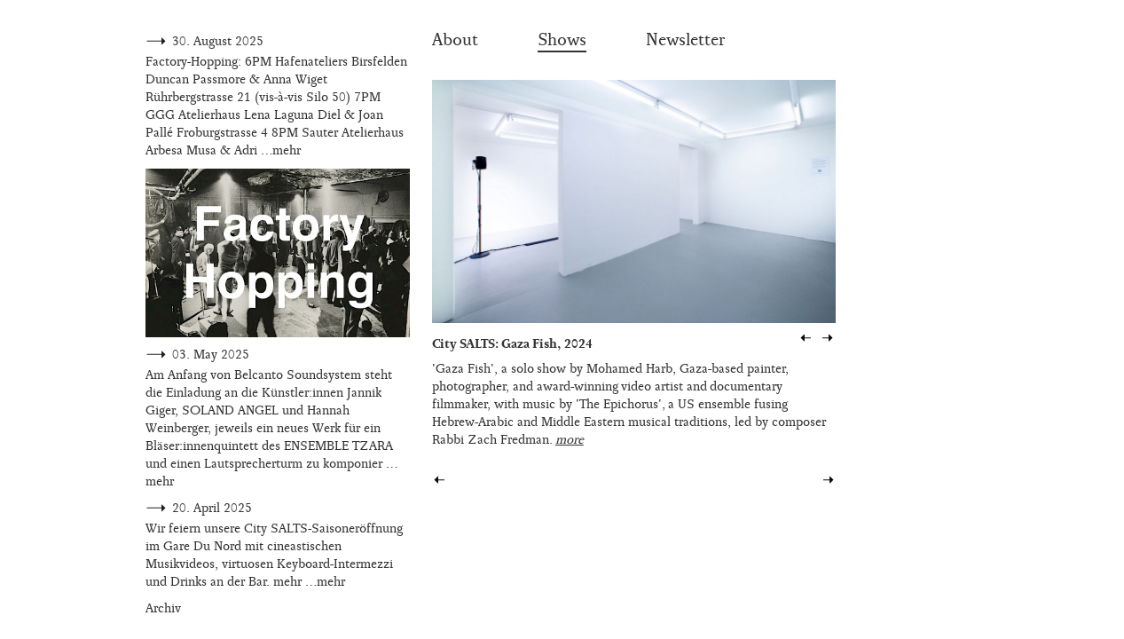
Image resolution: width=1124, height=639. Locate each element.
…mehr (281, 150)
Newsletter (685, 40)
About (455, 40)
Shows (562, 40)
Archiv (163, 608)
